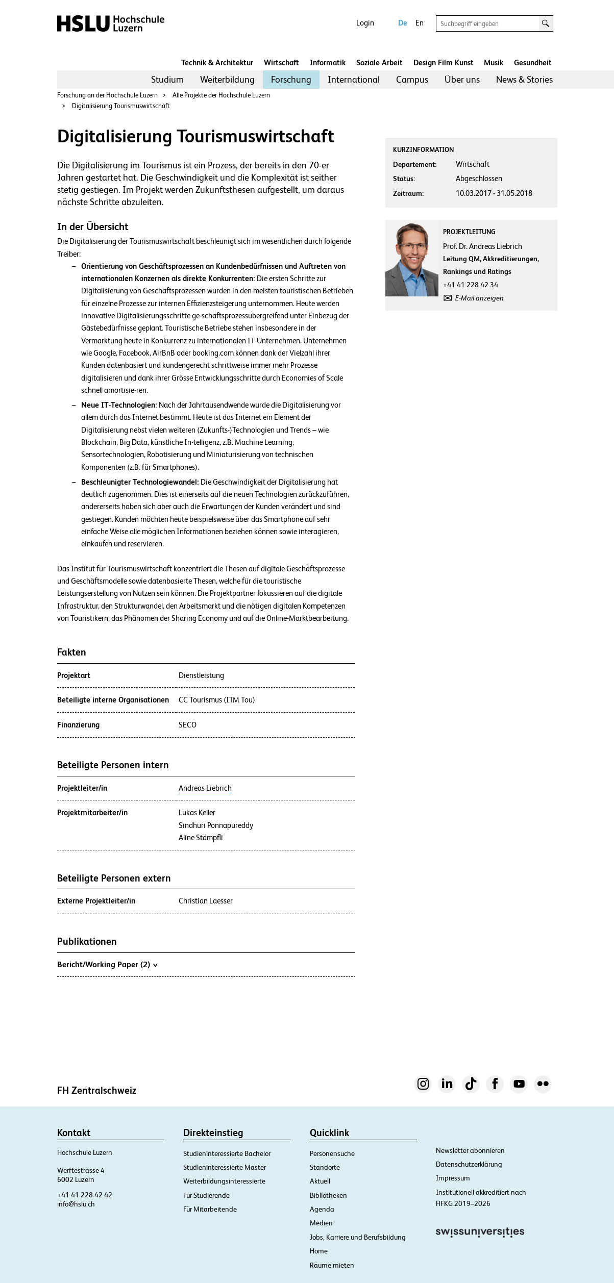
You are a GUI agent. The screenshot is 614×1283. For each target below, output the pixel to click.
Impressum (453, 1178)
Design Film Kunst (443, 62)
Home (319, 1251)
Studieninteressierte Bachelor (227, 1153)
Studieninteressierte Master (224, 1167)
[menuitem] (167, 79)
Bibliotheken (328, 1195)
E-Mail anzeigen (479, 298)
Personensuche (332, 1153)
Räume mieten (332, 1265)
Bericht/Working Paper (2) (107, 964)
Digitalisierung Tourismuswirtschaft (121, 106)
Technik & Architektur (217, 62)
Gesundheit (533, 62)
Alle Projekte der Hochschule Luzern (221, 95)
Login (365, 22)
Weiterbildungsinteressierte (224, 1181)
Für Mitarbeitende (210, 1209)
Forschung (291, 79)
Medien (321, 1223)
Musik (493, 62)
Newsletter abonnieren (470, 1150)
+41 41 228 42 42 (84, 1195)
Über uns (462, 79)
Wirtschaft (281, 62)
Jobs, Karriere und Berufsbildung (358, 1237)
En (419, 22)
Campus (412, 79)
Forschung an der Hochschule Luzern (107, 95)
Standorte (325, 1167)
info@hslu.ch (76, 1204)
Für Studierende (206, 1195)
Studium (167, 79)
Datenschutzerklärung (469, 1164)
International (354, 79)
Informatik (328, 62)
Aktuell (320, 1181)
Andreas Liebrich (205, 788)
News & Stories (524, 79)
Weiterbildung (227, 79)
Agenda (322, 1209)
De (402, 22)
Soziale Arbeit (379, 62)
